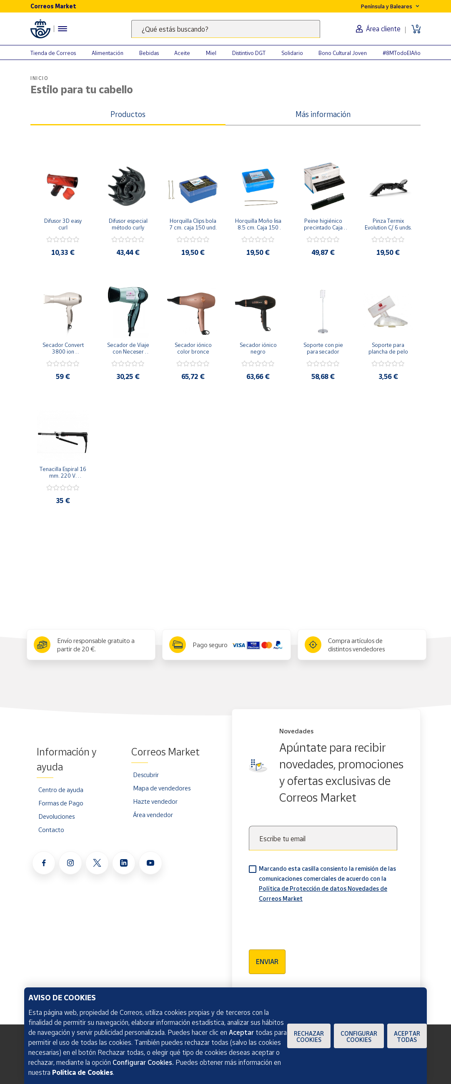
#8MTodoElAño (402, 53)
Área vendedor (153, 814)
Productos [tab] (127, 114)
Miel (211, 53)
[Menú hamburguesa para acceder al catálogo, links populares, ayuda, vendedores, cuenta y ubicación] (63, 29)
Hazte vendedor (155, 801)
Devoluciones (56, 816)
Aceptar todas (407, 1036)
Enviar (267, 961)
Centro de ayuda (60, 789)
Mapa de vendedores (161, 788)
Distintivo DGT (249, 53)
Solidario (292, 53)
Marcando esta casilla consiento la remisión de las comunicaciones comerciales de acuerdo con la (327, 883)
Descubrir (146, 774)
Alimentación (107, 53)
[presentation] (312, 923)
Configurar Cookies (359, 1036)
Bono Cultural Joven (342, 53)
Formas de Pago (60, 803)
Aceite (182, 53)
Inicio (39, 78)
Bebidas (149, 53)
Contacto (51, 829)
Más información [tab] (323, 114)
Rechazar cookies (309, 1036)
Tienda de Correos (53, 53)
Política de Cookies (82, 1072)
